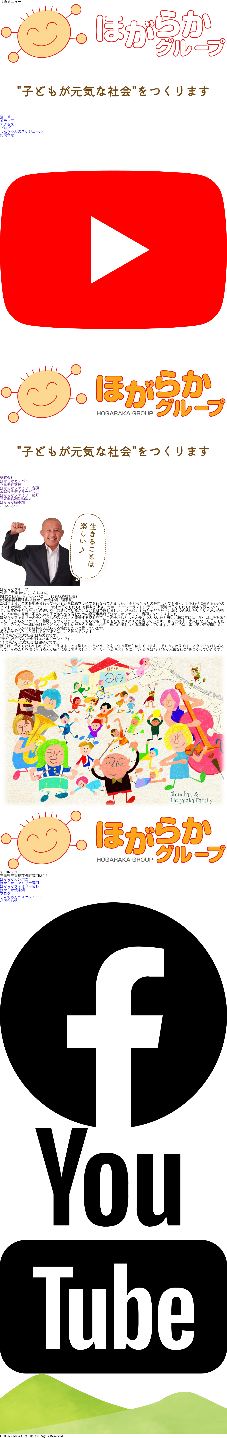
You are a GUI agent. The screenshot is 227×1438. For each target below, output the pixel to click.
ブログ (5, 128)
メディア (7, 121)
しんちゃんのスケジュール (21, 131)
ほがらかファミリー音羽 (19, 883)
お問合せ (7, 135)
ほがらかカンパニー (16, 879)
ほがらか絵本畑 (12, 890)
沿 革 (5, 117)
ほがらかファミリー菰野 (19, 886)
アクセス (7, 124)
